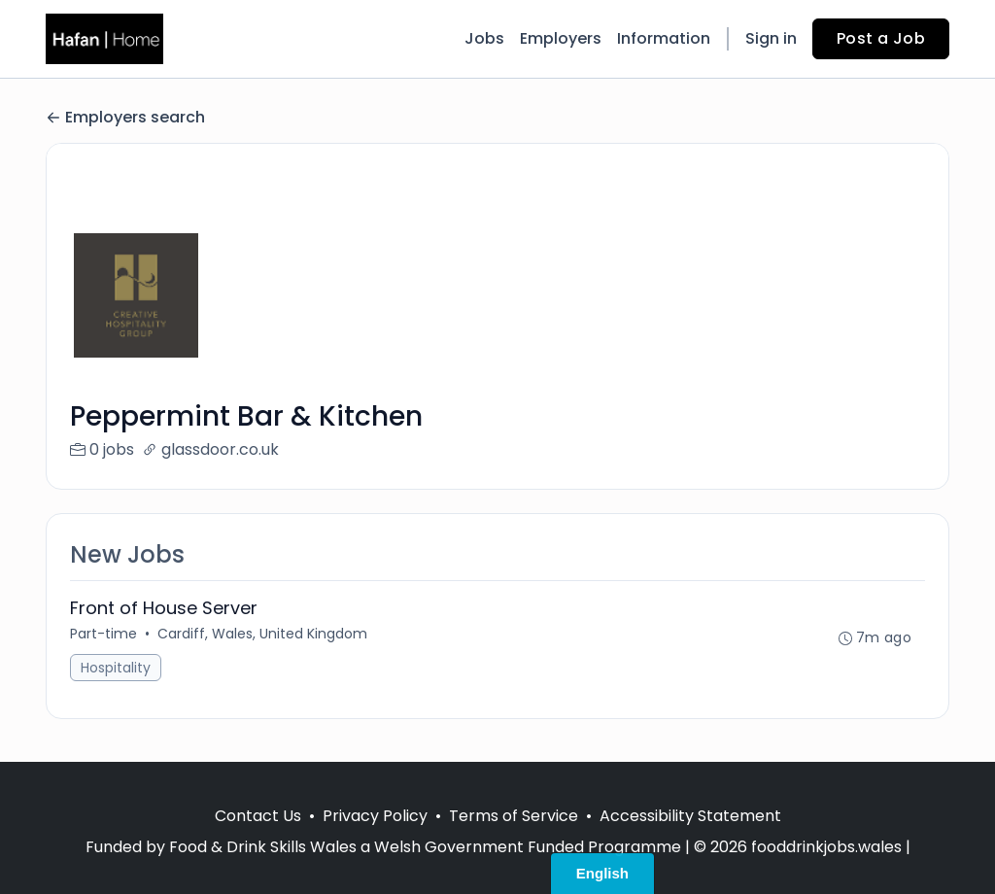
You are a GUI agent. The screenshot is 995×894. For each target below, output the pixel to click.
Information (663, 38)
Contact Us (258, 816)
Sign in (771, 38)
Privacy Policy (375, 816)
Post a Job (881, 38)
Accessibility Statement (690, 816)
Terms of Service (513, 816)
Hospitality (116, 667)
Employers (560, 38)
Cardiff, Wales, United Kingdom (262, 633)
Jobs (484, 38)
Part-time (103, 633)
